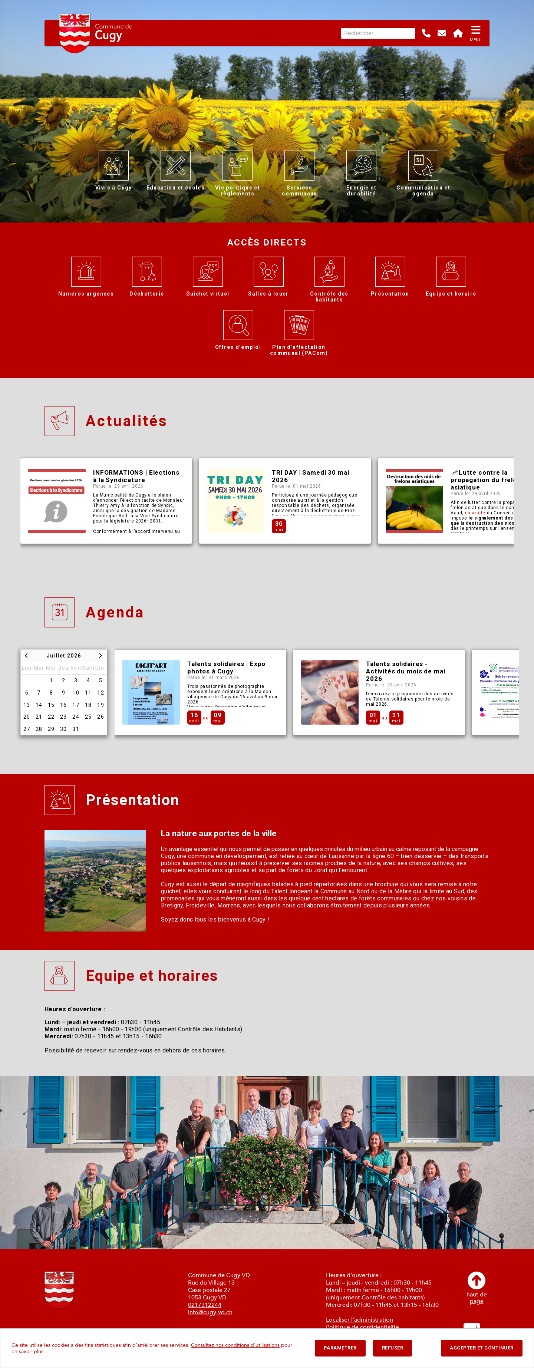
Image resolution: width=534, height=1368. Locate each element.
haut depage (477, 1288)
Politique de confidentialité (362, 1327)
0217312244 (204, 1305)
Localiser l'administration (359, 1320)
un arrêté (475, 512)
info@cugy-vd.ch (210, 1312)
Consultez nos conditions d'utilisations (235, 1345)
